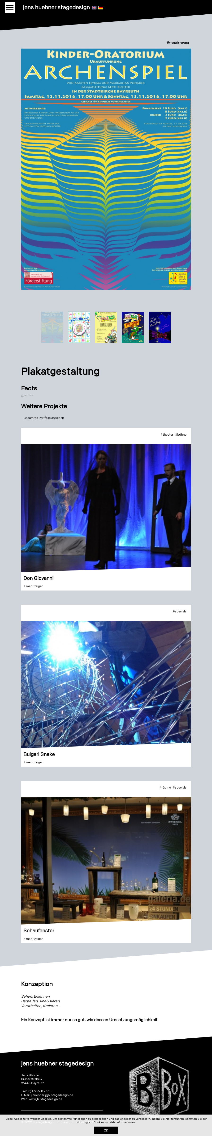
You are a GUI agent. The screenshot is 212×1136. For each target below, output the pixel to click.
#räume (165, 787)
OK (106, 1130)
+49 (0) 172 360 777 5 (36, 1091)
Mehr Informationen (122, 1122)
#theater (167, 434)
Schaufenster (38, 930)
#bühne (180, 434)
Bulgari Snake (39, 754)
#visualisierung (178, 42)
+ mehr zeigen (33, 586)
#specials (179, 611)
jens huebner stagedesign (56, 7)
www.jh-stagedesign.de (45, 1099)
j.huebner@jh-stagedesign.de (52, 1095)
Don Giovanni (38, 578)
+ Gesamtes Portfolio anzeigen (42, 418)
